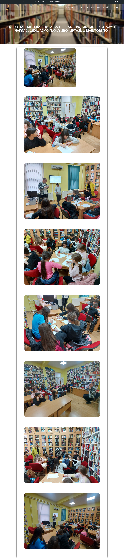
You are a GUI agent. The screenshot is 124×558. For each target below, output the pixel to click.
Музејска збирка (93, 7)
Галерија (106, 7)
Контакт (115, 7)
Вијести (74, 7)
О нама (66, 7)
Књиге (82, 7)
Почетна (58, 7)
